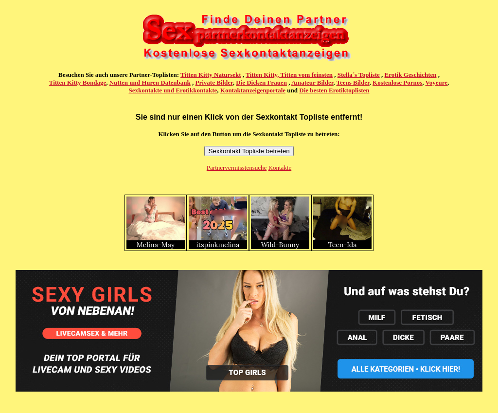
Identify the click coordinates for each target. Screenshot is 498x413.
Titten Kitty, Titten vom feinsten (289, 74)
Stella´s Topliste (359, 74)
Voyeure (437, 82)
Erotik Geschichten (411, 74)
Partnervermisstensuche (237, 167)
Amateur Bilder (312, 82)
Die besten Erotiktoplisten (334, 90)
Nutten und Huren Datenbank (150, 82)
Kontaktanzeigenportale (252, 90)
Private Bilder (214, 82)
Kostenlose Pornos (397, 82)
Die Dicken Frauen (261, 82)
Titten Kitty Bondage (78, 82)
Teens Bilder (353, 82)
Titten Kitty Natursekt (210, 74)
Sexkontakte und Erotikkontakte (172, 90)
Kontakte (280, 167)
